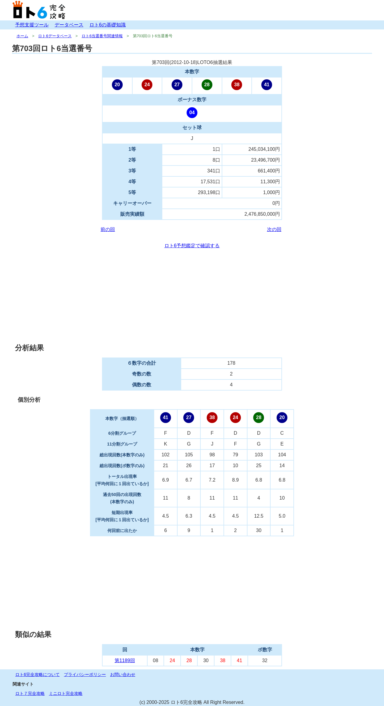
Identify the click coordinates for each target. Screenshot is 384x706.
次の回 (274, 229)
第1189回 (125, 660)
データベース (69, 24)
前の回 (107, 229)
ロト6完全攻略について (37, 674)
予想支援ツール (32, 24)
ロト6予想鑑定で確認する (192, 245)
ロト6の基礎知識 (107, 24)
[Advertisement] (192, 296)
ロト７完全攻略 (30, 693)
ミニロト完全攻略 (65, 693)
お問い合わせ (122, 674)
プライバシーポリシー (85, 674)
